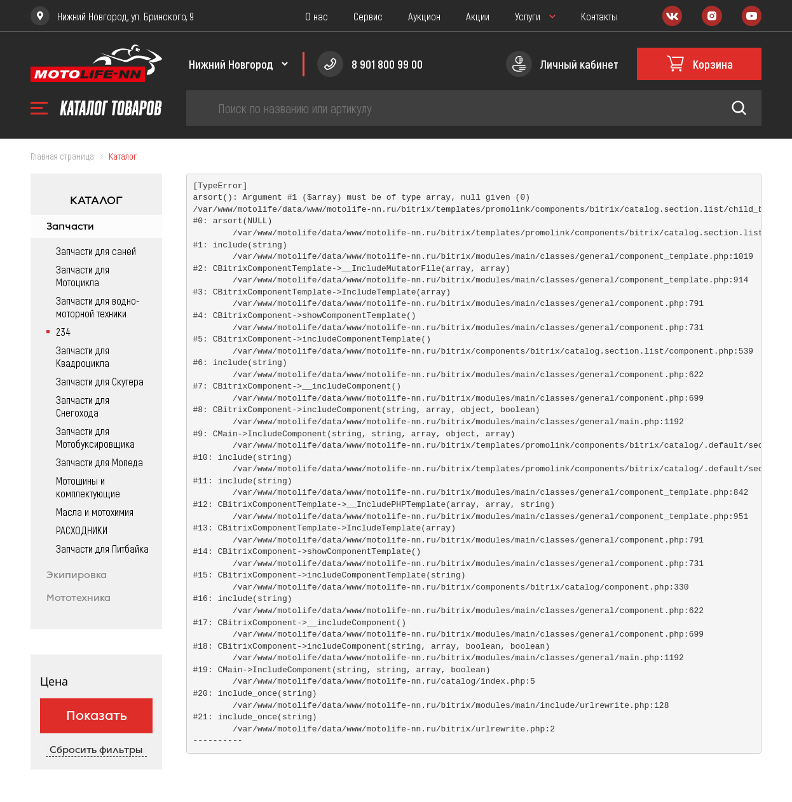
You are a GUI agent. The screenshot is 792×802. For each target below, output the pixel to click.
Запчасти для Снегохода (82, 405)
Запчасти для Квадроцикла (82, 356)
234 (63, 331)
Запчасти (70, 226)
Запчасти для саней (96, 250)
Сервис (368, 16)
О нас (316, 16)
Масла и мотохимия (94, 511)
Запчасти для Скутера (100, 381)
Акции (477, 16)
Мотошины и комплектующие (88, 486)
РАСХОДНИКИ (81, 529)
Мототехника (78, 598)
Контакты (599, 16)
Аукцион (424, 16)
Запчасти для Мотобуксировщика (95, 437)
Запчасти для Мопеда (99, 461)
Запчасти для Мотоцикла (82, 275)
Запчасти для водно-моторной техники (98, 306)
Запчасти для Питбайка (102, 548)
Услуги (527, 16)
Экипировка (76, 575)
